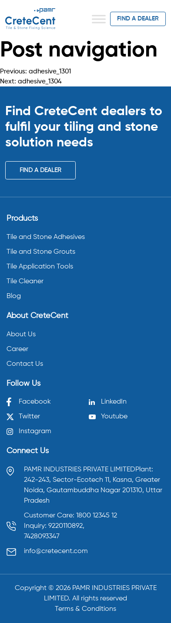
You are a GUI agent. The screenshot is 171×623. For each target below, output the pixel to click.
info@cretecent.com (56, 551)
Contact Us (25, 364)
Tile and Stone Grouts (41, 252)
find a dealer (138, 19)
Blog (14, 296)
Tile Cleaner (25, 281)
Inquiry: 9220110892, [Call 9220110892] (54, 526)
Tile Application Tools (40, 266)
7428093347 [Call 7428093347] (42, 536)
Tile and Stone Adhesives (46, 237)
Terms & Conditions (85, 609)
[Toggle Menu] (99, 19)
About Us (21, 334)
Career (17, 349)
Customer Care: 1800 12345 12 (70, 515)
